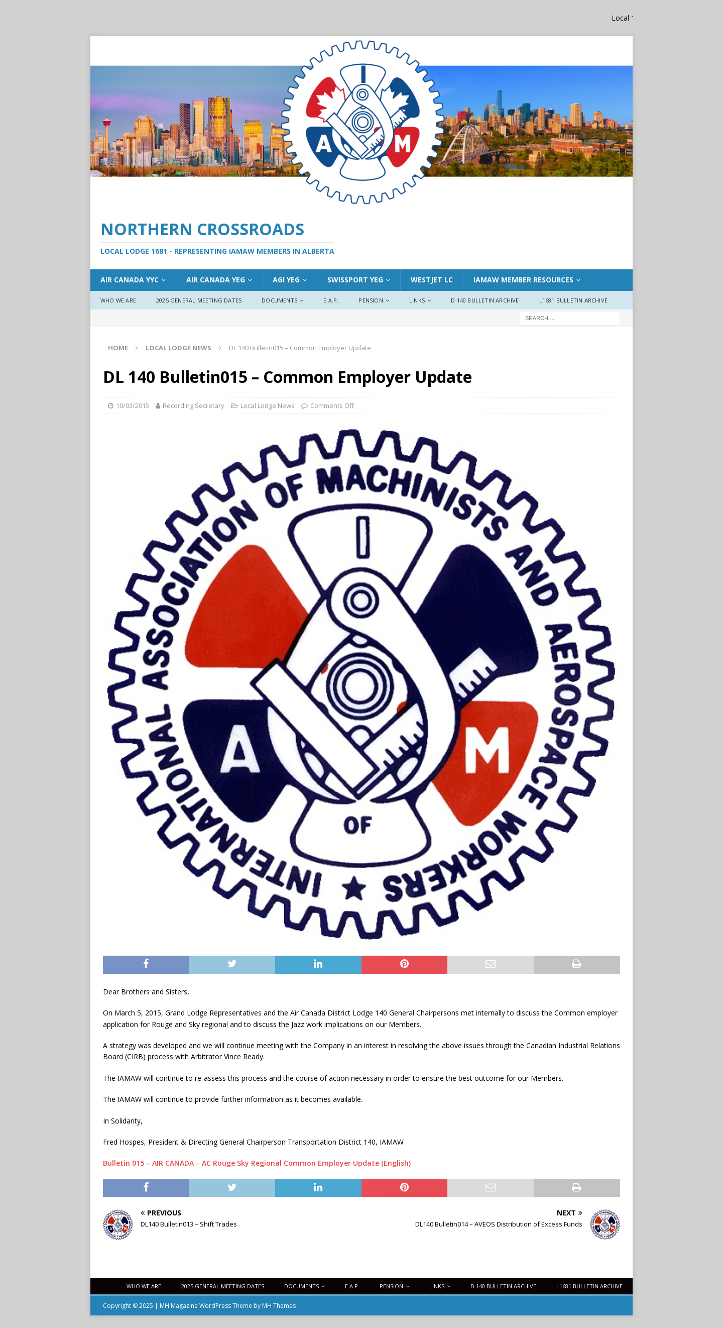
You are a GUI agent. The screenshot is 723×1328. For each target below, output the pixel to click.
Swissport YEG (355, 279)
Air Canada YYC (129, 279)
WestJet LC (432, 279)
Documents (279, 300)
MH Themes (279, 1305)
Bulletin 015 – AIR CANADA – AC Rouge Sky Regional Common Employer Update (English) (257, 1163)
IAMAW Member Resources (523, 279)
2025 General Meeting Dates (199, 300)
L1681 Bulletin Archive (573, 300)
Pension (370, 300)
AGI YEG (286, 279)
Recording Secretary (193, 405)
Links (417, 300)
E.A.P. (330, 300)
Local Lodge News (267, 405)
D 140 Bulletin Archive (485, 300)
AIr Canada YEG (215, 279)
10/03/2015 (132, 405)
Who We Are (118, 300)
